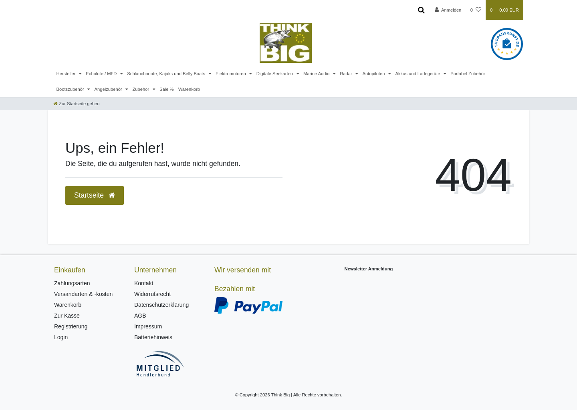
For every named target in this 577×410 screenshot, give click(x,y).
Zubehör (141, 89)
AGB (140, 315)
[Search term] (230, 10)
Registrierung (70, 326)
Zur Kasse (67, 315)
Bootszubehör (70, 89)
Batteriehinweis (153, 337)
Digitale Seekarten (275, 73)
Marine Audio (317, 73)
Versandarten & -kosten (83, 294)
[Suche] (421, 10)
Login (61, 337)
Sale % (166, 89)
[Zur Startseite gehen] (76, 103)
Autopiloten (374, 73)
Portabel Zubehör (467, 73)
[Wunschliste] (476, 10)
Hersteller (66, 73)
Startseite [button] (94, 195)
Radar (346, 73)
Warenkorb (189, 89)
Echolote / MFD (102, 73)
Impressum (148, 326)
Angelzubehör (109, 89)
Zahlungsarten (72, 283)
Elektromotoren (231, 73)
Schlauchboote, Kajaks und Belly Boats (166, 73)
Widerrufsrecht (152, 294)
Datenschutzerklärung (161, 305)
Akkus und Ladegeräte (418, 73)
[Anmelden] (448, 10)
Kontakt (143, 283)
